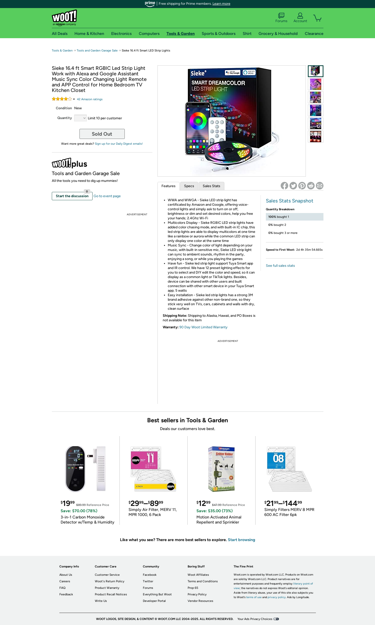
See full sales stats (280, 266)
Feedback (66, 594)
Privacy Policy (197, 594)
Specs (189, 186)
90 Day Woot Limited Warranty (203, 327)
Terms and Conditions (203, 581)
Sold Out (102, 134)
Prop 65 (193, 588)
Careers (64, 581)
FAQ (62, 588)
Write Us (101, 601)
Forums (281, 18)
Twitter (148, 581)
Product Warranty (107, 588)
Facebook (149, 575)
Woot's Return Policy (109, 581)
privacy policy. (277, 597)
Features (168, 186)
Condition (64, 108)
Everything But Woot (157, 594)
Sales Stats (211, 186)
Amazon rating (90, 99)
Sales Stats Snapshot (289, 201)
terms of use (254, 597)
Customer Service (107, 575)
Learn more (221, 4)
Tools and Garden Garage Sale (97, 50)
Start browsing (241, 539)
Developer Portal (154, 601)
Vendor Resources (200, 601)
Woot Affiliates (198, 575)
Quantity (64, 118)
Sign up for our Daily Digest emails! (119, 143)
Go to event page (107, 196)
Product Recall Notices (111, 594)
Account (300, 18)
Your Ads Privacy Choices (254, 619)
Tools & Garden (62, 50)
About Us (65, 575)
